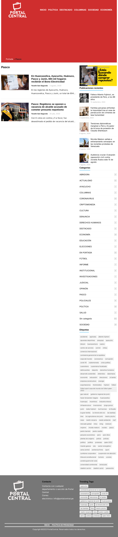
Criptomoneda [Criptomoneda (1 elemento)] (94, 362)
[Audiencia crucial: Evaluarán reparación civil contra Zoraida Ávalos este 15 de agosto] (84, 158)
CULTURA (84, 210)
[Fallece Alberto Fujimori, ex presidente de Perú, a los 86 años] (84, 98)
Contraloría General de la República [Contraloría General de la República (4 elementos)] (92, 355)
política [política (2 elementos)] (90, 442)
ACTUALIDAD (86, 180)
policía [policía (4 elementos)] (98, 438)
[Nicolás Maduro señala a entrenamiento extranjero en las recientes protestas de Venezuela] (84, 143)
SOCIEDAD (84, 324)
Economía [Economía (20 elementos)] (83, 377)
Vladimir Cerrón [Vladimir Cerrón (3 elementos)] (85, 468)
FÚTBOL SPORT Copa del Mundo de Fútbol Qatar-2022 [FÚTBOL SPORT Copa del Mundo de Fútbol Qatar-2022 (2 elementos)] (96, 389)
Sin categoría (86, 318)
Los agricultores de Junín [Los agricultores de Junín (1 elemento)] (94, 416)
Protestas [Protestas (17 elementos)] (98, 442)
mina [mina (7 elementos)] (95, 424)
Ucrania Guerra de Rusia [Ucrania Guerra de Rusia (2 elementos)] (88, 461)
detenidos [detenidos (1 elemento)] (101, 374)
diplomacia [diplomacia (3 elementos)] (111, 374)
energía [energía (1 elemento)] (101, 381)
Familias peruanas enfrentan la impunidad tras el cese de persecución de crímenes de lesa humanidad (103, 111)
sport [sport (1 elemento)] (107, 450)
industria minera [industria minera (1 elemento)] (105, 401)
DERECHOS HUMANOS (90, 222)
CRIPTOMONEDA (87, 204)
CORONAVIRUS (87, 198)
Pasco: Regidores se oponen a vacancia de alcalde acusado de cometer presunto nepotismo (49, 107)
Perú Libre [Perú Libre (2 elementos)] (106, 435)
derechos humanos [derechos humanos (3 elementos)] (107, 370)
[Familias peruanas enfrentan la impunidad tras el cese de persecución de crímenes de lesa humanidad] (84, 111)
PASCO (83, 294)
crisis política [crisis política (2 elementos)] (105, 362)
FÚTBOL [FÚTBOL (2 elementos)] (114, 385)
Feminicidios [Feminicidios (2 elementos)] (97, 385)
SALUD (83, 313)
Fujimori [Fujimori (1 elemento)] (106, 385)
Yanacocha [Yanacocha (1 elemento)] (110, 468)
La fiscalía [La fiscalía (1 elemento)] (112, 409)
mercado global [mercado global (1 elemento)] (85, 424)
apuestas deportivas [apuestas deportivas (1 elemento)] (87, 340)
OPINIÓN (84, 288)
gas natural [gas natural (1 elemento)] (84, 394)
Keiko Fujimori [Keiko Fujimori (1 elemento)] (91, 409)
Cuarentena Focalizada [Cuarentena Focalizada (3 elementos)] (99, 366)
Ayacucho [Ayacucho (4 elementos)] (109, 340)
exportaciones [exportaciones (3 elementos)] (85, 385)
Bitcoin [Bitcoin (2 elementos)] (82, 344)
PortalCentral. (53, 529)
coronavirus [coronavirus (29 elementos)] (98, 359)
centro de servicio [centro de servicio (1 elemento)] (86, 348)
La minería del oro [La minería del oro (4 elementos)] (99, 413)
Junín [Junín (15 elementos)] (82, 409)
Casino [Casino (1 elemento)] (102, 344)
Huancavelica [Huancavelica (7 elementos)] (104, 398)
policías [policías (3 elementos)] (106, 438)
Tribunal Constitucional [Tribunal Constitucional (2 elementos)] (88, 457)
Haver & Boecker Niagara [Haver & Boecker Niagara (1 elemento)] (89, 398)
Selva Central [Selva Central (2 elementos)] (84, 450)
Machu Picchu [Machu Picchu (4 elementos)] (110, 416)
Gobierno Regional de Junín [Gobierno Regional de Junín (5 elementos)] (100, 394)
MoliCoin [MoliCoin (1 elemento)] (108, 424)
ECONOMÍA (85, 234)
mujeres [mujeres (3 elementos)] (83, 427)
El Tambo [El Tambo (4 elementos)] (113, 377)
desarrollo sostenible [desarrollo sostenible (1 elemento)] (87, 374)
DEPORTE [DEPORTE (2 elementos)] (95, 370)
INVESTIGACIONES (88, 276)
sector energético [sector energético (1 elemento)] (104, 446)
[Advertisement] (59, 38)
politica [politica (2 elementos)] (82, 442)
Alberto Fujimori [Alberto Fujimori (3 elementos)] (104, 337)
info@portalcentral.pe (64, 498)
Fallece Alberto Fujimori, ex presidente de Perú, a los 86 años (103, 97)
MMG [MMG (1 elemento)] (101, 424)
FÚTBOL (83, 258)
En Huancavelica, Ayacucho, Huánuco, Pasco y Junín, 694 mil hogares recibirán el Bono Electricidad (52, 79)
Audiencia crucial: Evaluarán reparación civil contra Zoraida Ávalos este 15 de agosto (103, 158)
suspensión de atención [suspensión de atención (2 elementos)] (107, 453)
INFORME (84, 264)
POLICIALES (85, 300)
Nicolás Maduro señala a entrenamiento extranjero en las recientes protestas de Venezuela (103, 142)
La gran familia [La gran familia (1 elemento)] (85, 413)
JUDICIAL (84, 282)
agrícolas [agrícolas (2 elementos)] (93, 337)
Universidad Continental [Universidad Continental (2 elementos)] (88, 464)
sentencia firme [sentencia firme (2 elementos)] (97, 450)
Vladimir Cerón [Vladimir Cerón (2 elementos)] (98, 468)
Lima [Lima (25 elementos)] (81, 416)
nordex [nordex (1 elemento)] (104, 427)
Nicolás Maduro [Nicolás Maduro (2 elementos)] (94, 427)
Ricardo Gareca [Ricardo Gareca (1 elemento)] (85, 446)
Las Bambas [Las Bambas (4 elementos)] (111, 413)
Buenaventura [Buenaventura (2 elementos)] (92, 344)
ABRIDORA (85, 174)
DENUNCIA (85, 216)
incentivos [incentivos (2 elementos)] (93, 401)
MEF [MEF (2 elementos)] (114, 420)
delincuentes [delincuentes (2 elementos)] (85, 370)
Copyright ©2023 (40, 529)
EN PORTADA (86, 252)
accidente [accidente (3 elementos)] (83, 337)
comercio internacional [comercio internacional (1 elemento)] (88, 351)
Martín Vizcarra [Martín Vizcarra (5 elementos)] (91, 420)
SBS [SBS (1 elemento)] (94, 446)
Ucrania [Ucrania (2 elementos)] (108, 457)
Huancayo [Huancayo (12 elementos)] (83, 401)
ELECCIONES (86, 246)
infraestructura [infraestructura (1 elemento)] (85, 405)
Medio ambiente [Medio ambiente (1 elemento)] (105, 420)
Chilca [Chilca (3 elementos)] (105, 348)
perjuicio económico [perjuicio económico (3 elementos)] (87, 435)
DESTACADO (85, 228)
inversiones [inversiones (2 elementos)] (97, 405)
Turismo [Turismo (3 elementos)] (101, 457)
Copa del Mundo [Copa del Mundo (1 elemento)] (86, 359)
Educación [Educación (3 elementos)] (93, 377)
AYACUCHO (85, 186)
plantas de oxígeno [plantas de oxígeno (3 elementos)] (87, 438)
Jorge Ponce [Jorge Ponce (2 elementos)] (108, 405)
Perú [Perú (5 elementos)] (99, 435)
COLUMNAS (85, 192)
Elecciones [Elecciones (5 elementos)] (103, 377)
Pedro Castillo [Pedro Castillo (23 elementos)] (97, 431)
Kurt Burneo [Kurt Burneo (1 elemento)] (102, 409)
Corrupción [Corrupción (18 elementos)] (109, 359)
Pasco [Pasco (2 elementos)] (111, 427)
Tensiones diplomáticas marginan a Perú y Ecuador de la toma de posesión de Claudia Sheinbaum (102, 127)
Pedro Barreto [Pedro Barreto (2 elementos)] (85, 431)
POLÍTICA (84, 306)
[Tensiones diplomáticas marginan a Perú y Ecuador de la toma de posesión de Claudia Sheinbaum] (84, 127)
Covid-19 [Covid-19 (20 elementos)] (83, 362)
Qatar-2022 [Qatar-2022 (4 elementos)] (108, 442)
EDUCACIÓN (85, 240)
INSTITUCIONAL (87, 270)
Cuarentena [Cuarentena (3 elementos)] (84, 366)
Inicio (43, 10)
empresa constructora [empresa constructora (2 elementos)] (88, 381)
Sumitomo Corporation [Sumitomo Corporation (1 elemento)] (88, 453)
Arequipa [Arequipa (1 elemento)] (100, 340)
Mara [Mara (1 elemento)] (82, 420)
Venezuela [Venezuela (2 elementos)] (103, 464)
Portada (9, 59)
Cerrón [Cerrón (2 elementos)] (98, 348)
